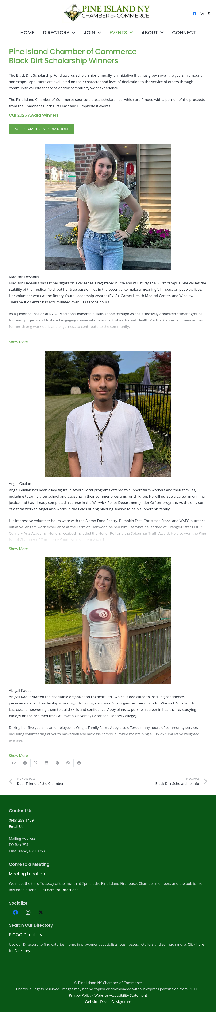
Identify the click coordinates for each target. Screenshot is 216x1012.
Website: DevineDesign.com (108, 1001)
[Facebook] (194, 13)
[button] (72, 32)
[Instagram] (201, 13)
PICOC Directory (25, 935)
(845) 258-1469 (21, 820)
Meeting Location (27, 874)
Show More (18, 341)
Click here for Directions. (58, 889)
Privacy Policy (80, 995)
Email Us (16, 826)
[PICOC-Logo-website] (108, 14)
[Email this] (14, 763)
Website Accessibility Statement (120, 995)
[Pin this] (57, 763)
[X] (208, 13)
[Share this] (25, 763)
